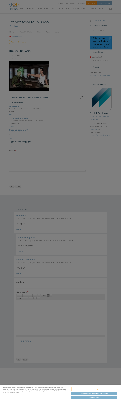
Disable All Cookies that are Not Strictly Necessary (94, 393)
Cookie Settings (94, 389)
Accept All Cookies (94, 397)
